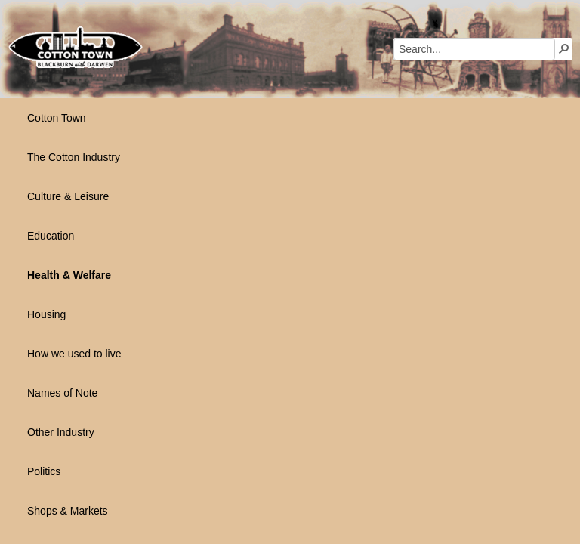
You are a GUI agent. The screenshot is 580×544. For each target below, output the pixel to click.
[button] (564, 48)
